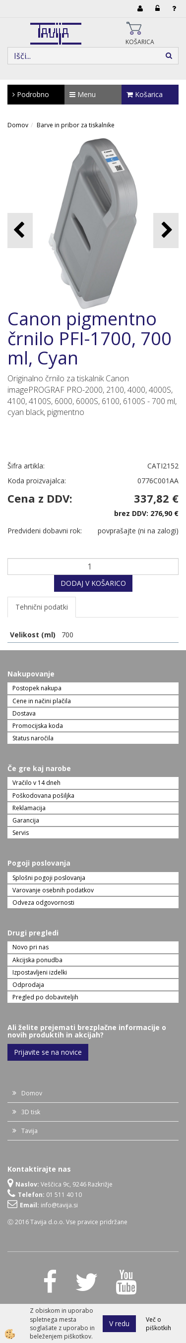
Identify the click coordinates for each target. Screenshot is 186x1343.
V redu (119, 1323)
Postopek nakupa (37, 688)
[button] (166, 230)
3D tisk (30, 1112)
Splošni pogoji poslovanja (48, 878)
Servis (20, 832)
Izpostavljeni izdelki (39, 972)
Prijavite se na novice (48, 1052)
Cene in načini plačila (41, 701)
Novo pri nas (30, 947)
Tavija (29, 1131)
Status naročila (33, 738)
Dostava (24, 713)
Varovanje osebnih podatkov (53, 890)
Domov (17, 125)
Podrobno (30, 94)
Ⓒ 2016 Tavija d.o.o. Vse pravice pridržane (67, 1222)
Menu (82, 94)
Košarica (144, 94)
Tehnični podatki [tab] (41, 607)
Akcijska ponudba (37, 960)
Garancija (25, 820)
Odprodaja (28, 985)
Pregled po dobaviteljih (45, 997)
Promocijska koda (37, 726)
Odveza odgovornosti (43, 902)
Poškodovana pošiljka (43, 795)
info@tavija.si (59, 1205)
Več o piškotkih (158, 1323)
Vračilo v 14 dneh (36, 782)
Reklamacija (29, 808)
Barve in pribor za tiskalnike (76, 125)
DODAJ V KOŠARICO (93, 583)
